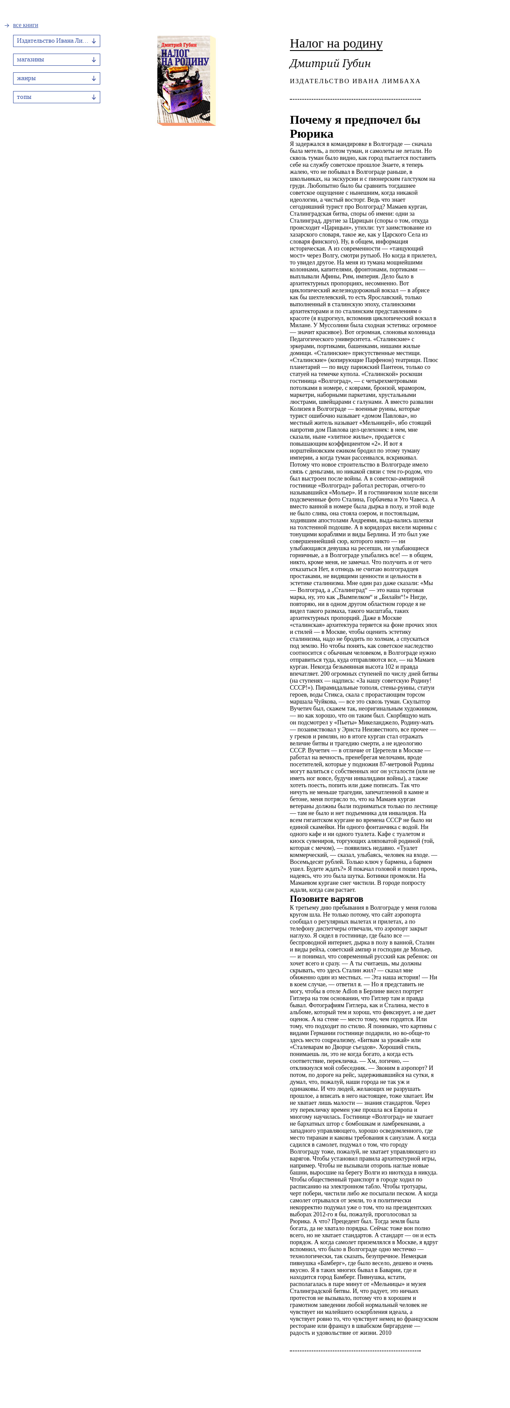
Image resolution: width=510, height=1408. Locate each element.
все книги (25, 25)
